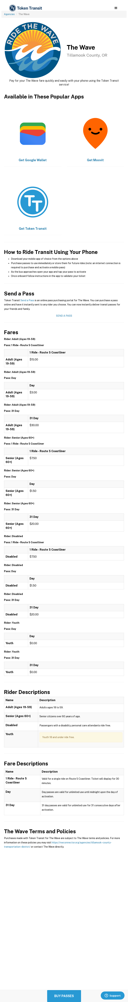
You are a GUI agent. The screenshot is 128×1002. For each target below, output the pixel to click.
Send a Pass (27, 300)
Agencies (9, 14)
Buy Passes (64, 996)
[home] (25, 8)
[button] (116, 8)
